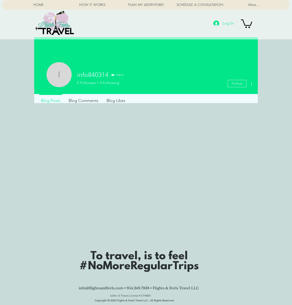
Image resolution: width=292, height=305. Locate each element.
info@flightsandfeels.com (101, 288)
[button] (246, 23)
